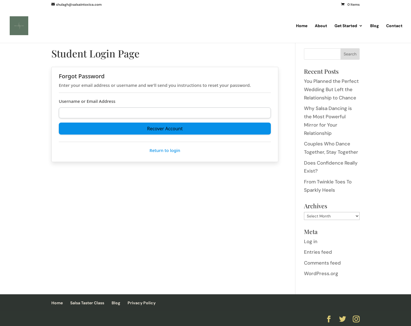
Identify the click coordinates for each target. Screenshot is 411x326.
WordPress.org (321, 273)
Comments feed (322, 263)
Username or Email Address (87, 101)
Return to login (165, 150)
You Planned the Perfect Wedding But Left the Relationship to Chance (331, 89)
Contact (394, 26)
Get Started (346, 26)
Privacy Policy (142, 302)
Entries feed (318, 252)
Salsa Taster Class (87, 302)
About (321, 26)
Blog (374, 26)
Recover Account (165, 128)
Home (301, 26)
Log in (310, 241)
